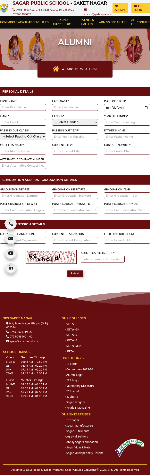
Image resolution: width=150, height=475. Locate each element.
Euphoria (71, 396)
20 (30, 332)
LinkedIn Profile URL (119, 234)
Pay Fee (132, 22)
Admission (107, 22)
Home (4, 22)
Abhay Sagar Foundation (81, 442)
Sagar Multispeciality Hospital (84, 453)
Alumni (120, 8)
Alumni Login (74, 375)
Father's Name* (115, 130)
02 (30, 336)
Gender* (58, 116)
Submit (75, 273)
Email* (4, 116)
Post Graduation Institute (72, 204)
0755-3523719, (24, 10)
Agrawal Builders (76, 436)
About (13, 22)
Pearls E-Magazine (77, 407)
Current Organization (17, 234)
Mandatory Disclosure (80, 386)
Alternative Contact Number (22, 159)
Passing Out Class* (14, 130)
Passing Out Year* (65, 130)
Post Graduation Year (121, 204)
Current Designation (68, 234)
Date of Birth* (115, 101)
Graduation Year (117, 189)
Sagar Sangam (75, 402)
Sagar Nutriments (77, 431)
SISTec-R (71, 335)
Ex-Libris (71, 364)
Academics (26, 22)
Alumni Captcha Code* (97, 253)
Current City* (62, 145)
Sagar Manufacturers (79, 425)
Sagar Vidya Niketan (78, 447)
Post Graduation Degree (19, 204)
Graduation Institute (68, 189)
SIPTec (70, 351)
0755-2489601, (64, 10)
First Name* (8, 101)
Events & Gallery (87, 22)
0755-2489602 (21, 14)
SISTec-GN (72, 329)
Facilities (41, 22)
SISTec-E (71, 340)
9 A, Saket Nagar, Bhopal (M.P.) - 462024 (27, 325)
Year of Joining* (116, 116)
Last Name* (60, 101)
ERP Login (138, 8)
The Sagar (72, 420)
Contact (143, 22)
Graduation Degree (14, 189)
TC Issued (72, 391)
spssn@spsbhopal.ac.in (22, 341)
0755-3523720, (45, 10)
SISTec (69, 324)
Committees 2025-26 (79, 369)
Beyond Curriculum (62, 22)
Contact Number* (117, 145)
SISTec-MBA (73, 346)
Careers (121, 22)
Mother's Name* (12, 145)
